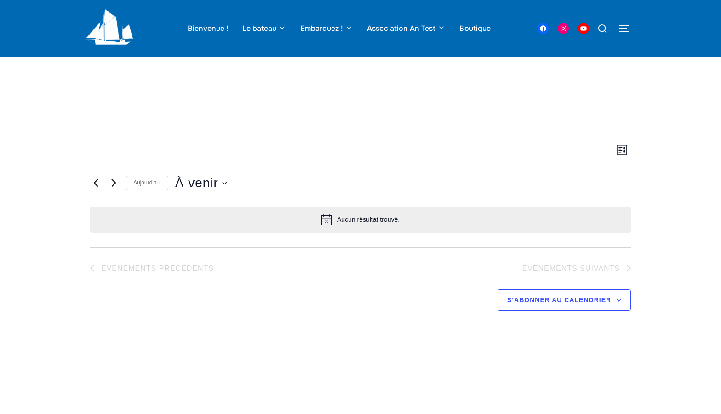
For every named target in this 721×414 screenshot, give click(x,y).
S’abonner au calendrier (559, 317)
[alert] (360, 237)
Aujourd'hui (147, 200)
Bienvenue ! (208, 28)
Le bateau (264, 28)
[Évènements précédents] (95, 200)
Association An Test (406, 28)
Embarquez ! (326, 28)
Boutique (475, 28)
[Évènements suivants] (113, 200)
